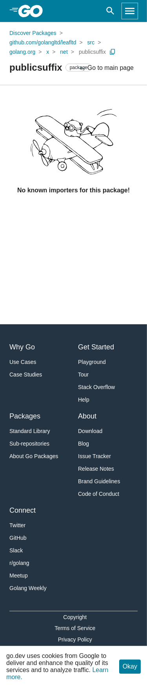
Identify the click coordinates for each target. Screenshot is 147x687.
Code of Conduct (98, 494)
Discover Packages (32, 33)
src (91, 42)
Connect (22, 510)
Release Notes (96, 469)
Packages (24, 416)
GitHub (18, 538)
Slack (16, 550)
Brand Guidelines (99, 481)
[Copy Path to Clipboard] (112, 51)
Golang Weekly (28, 588)
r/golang (19, 563)
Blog (83, 443)
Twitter (17, 525)
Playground (92, 362)
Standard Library (29, 431)
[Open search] (110, 10)
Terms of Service (74, 628)
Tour (83, 374)
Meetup (18, 575)
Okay (130, 666)
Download (90, 431)
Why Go (22, 347)
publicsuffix (92, 52)
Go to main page (106, 68)
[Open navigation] (130, 11)
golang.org (22, 52)
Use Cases (22, 362)
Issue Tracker (94, 456)
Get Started (96, 347)
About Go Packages (33, 456)
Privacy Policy (75, 639)
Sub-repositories (29, 443)
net (63, 52)
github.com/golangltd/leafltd (42, 42)
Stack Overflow (96, 387)
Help (83, 399)
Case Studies (25, 374)
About (87, 416)
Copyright (75, 617)
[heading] (33, 11)
